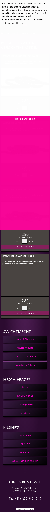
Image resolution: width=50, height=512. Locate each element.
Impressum (25, 443)
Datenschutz (25, 452)
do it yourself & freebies (25, 356)
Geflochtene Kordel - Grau (18, 256)
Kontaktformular (25, 395)
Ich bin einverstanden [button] (25, 119)
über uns (25, 387)
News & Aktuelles (25, 339)
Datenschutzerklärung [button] (13, 23)
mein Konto (25, 435)
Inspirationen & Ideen (25, 365)
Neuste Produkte (25, 347)
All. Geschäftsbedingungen (25, 461)
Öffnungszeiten (25, 404)
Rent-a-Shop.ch (28, 509)
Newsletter (25, 413)
